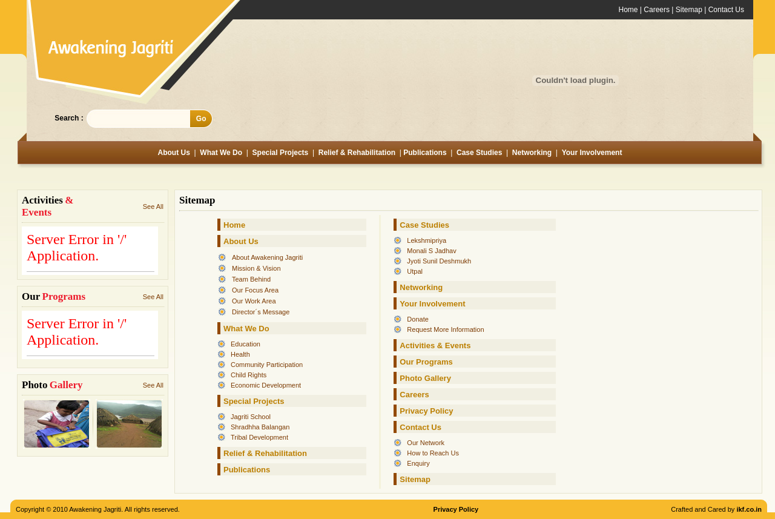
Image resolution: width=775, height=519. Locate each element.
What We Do (221, 152)
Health (240, 354)
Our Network (425, 442)
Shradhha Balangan (260, 427)
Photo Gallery (425, 378)
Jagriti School (251, 416)
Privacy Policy (426, 410)
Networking (532, 152)
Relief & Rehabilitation (358, 152)
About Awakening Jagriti (267, 257)
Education (245, 344)
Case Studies (479, 152)
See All (153, 206)
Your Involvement (592, 152)
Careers (657, 9)
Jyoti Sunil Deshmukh (439, 261)
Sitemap (689, 9)
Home (628, 9)
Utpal (415, 271)
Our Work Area (254, 301)
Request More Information (445, 329)
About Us (174, 152)
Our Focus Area (255, 290)
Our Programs (426, 361)
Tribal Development (259, 437)
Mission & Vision (256, 268)
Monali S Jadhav (431, 250)
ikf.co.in (749, 509)
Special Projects (280, 152)
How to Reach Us (433, 453)
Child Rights (248, 375)
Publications (424, 152)
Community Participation (267, 364)
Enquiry (418, 463)
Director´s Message (260, 312)
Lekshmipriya (426, 240)
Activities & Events (435, 345)
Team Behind (251, 279)
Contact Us (726, 9)
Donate (417, 319)
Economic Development (266, 385)
